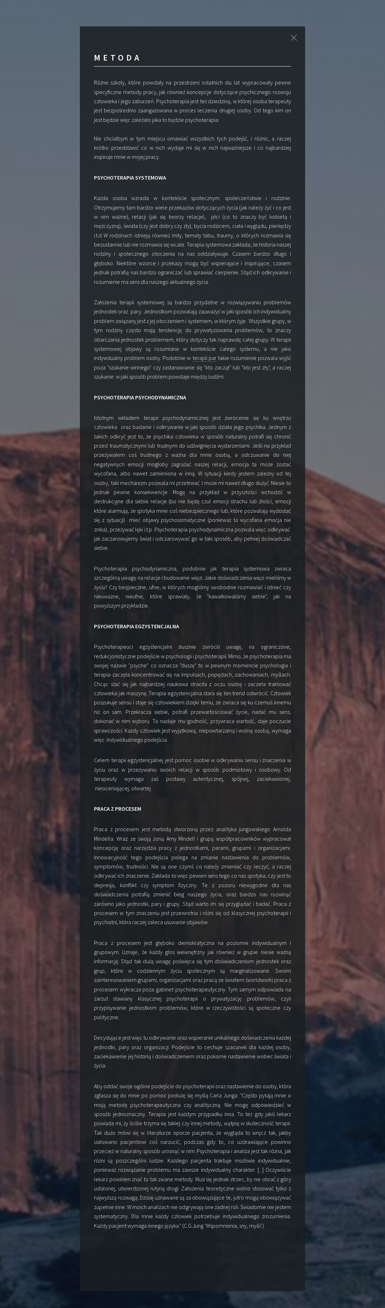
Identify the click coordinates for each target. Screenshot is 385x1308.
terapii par (204, 357)
